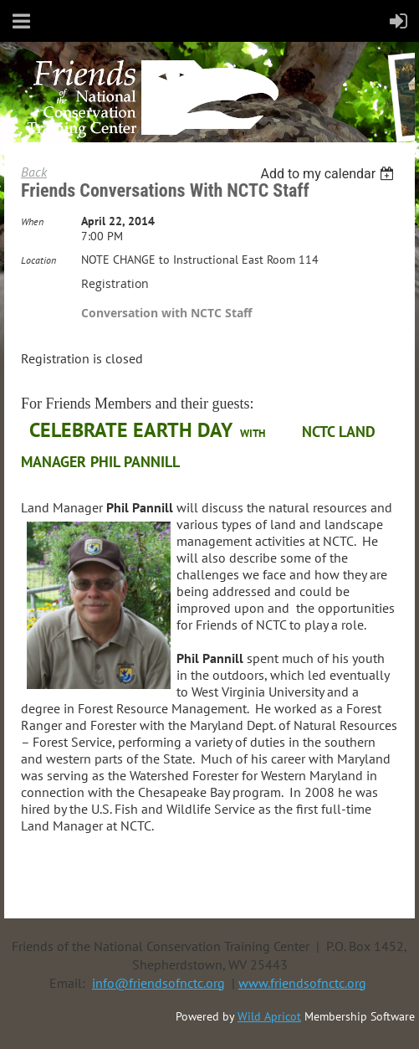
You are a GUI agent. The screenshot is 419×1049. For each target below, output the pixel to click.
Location (38, 260)
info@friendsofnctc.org (158, 982)
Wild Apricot (269, 1016)
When (32, 221)
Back (34, 171)
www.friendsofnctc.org (302, 982)
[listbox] (329, 173)
